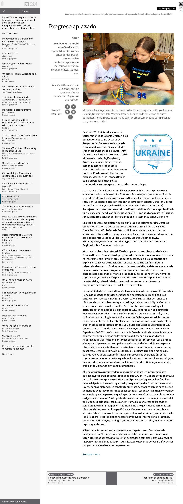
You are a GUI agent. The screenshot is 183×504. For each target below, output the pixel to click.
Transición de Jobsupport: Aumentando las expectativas (19, 101)
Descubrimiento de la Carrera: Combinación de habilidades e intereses (19, 239)
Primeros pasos (19, 56)
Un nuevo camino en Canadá (19, 328)
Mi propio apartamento (19, 318)
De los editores (9, 33)
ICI (4, 11)
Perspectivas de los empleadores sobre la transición (19, 89)
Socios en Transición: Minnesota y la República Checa (19, 153)
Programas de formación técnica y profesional (19, 271)
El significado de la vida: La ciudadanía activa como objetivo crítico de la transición (19, 125)
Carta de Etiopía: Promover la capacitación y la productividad (19, 176)
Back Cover (7, 354)
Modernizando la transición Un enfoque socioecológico (19, 43)
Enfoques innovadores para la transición (19, 187)
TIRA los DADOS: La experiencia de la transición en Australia (19, 139)
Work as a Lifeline (19, 338)
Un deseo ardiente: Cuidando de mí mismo (19, 77)
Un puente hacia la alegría (19, 165)
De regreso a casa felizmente (19, 112)
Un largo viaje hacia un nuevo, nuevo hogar (19, 283)
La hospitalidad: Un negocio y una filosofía (19, 296)
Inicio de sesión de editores (14, 501)
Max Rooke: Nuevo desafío (19, 308)
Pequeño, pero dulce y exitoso (19, 66)
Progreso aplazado (19, 199)
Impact (26, 11)
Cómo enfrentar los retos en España (19, 256)
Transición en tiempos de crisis (19, 209)
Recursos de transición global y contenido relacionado (17, 347)
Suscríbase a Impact (94, 453)
